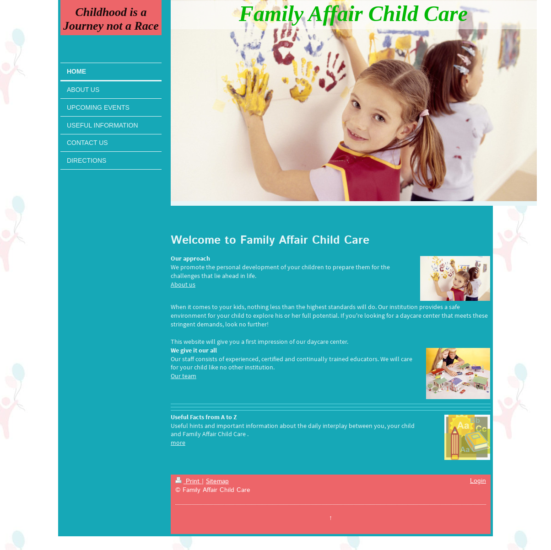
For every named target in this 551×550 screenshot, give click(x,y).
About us (183, 284)
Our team (183, 376)
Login (478, 481)
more (178, 442)
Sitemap (217, 481)
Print (188, 481)
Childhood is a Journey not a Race (111, 18)
